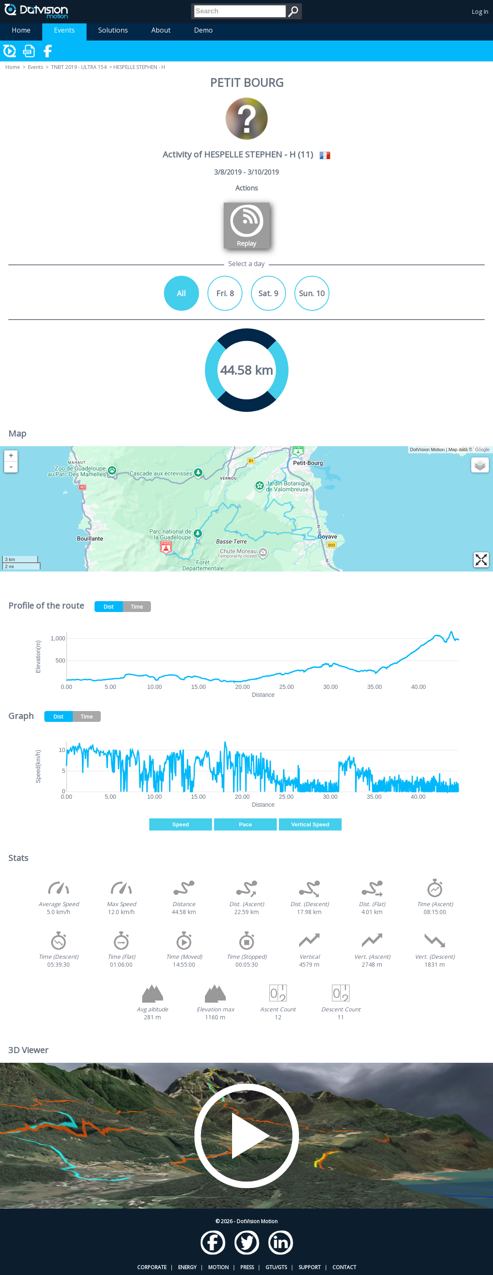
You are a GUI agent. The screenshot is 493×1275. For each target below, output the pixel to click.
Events (64, 30)
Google (482, 449)
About (161, 30)
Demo (203, 30)
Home (21, 30)
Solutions (113, 30)
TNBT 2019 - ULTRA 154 (79, 67)
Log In (480, 11)
